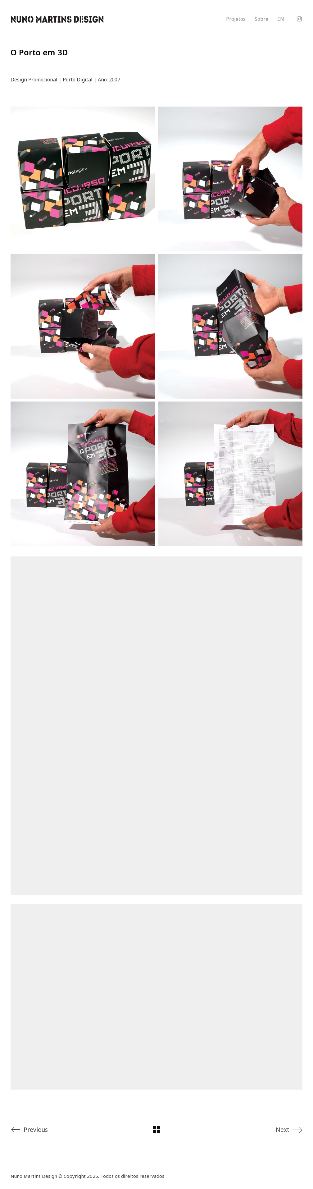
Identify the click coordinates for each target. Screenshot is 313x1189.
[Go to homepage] (57, 19)
